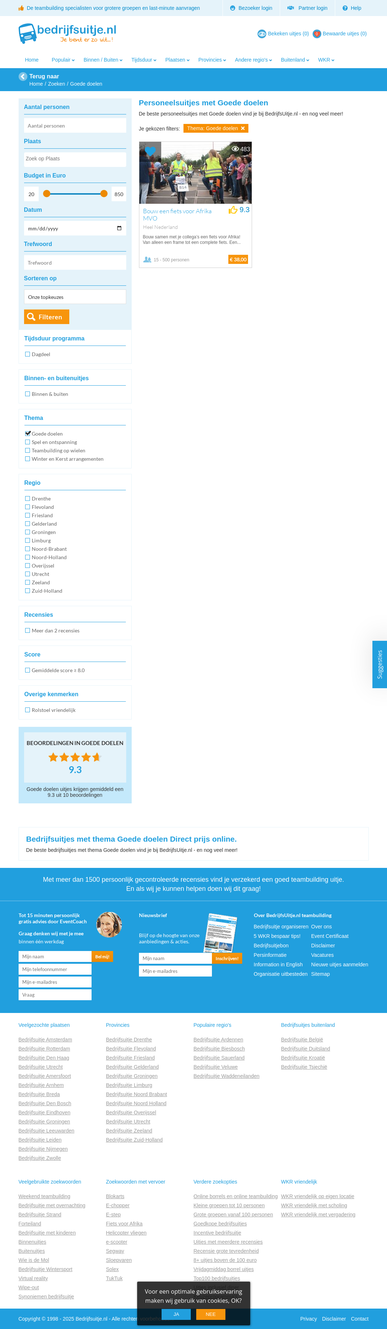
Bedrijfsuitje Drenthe (129, 1039)
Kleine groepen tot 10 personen (229, 1205)
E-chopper (118, 1205)
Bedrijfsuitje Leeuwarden (46, 1131)
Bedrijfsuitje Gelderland (132, 1067)
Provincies (210, 60)
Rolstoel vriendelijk (54, 710)
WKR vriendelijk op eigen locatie (318, 1196)
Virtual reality (33, 1278)
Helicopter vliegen (126, 1233)
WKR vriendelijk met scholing (314, 1205)
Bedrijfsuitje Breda (39, 1094)
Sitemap (320, 974)
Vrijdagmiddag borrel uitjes (224, 1269)
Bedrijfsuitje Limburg (129, 1085)
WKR (324, 60)
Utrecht (40, 574)
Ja (176, 1314)
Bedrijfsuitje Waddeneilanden (227, 1076)
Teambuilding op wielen (58, 450)
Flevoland (43, 507)
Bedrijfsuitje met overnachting (52, 1205)
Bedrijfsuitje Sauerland (219, 1058)
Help (352, 8)
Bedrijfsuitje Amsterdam (45, 1039)
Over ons (321, 926)
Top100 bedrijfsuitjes (217, 1278)
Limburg (41, 540)
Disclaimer (323, 945)
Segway (115, 1251)
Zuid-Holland (47, 591)
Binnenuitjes (32, 1242)
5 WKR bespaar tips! (277, 936)
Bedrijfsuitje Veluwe (216, 1067)
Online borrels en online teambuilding (236, 1196)
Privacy (308, 1319)
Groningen (44, 532)
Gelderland (44, 524)
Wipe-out (29, 1287)
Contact (359, 1319)
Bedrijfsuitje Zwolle (40, 1158)
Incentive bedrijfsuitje (217, 1233)
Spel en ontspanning (54, 442)
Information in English (278, 964)
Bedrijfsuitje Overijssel (131, 1112)
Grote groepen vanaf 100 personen (233, 1214)
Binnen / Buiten (101, 60)
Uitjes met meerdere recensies (228, 1242)
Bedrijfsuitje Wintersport (46, 1269)
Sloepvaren (119, 1260)
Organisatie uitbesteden (281, 974)
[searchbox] (75, 160)
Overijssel (43, 565)
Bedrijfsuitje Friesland (130, 1058)
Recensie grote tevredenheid (226, 1251)
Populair (61, 60)
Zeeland (41, 582)
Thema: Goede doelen (215, 128)
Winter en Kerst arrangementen (68, 459)
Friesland (42, 515)
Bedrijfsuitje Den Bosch (45, 1103)
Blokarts (115, 1196)
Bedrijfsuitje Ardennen (218, 1039)
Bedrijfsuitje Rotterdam (44, 1049)
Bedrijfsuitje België (302, 1039)
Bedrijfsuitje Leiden (40, 1140)
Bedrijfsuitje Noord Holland (136, 1103)
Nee (211, 1314)
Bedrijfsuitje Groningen (44, 1122)
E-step (113, 1214)
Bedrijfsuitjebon (271, 945)
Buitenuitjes (32, 1251)
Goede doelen (47, 433)
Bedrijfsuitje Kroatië (303, 1058)
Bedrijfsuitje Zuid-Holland (134, 1140)
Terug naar (44, 76)
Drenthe (41, 498)
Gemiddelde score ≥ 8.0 (58, 670)
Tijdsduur (141, 60)
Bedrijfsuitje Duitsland (305, 1049)
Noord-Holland (49, 557)
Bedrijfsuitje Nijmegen (43, 1149)
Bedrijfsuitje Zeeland (129, 1131)
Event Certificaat (330, 936)
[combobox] (75, 159)
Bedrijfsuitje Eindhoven (44, 1112)
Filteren (50, 317)
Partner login (307, 8)
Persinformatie (270, 955)
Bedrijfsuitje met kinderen (47, 1233)
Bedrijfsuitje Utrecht (41, 1067)
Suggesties (380, 664)
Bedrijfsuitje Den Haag (44, 1058)
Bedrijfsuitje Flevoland (131, 1049)
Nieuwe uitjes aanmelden (339, 964)
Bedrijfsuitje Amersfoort (45, 1076)
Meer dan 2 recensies (56, 630)
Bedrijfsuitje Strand (40, 1214)
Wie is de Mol (34, 1260)
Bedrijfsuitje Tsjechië (304, 1067)
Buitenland (293, 60)
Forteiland (30, 1224)
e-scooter (116, 1242)
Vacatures (322, 955)
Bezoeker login (251, 8)
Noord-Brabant (49, 549)
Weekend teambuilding (44, 1196)
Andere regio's (251, 60)
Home (32, 60)
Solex (112, 1269)
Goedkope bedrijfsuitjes (220, 1224)
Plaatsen (175, 60)
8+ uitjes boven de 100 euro (225, 1260)
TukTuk (114, 1278)
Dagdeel (41, 354)
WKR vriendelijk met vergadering (318, 1214)
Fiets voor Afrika (124, 1224)
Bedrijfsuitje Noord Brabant (136, 1094)
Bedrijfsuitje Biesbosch (219, 1049)
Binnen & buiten (50, 394)
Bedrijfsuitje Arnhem (41, 1085)
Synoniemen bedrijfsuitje (46, 1296)
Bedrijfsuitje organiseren (281, 926)
